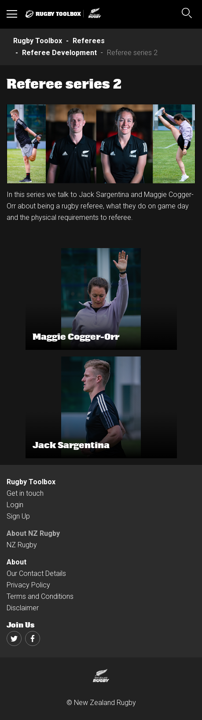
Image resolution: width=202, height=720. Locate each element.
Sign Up (18, 516)
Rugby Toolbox (31, 482)
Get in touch (25, 493)
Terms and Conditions (40, 596)
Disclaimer (23, 608)
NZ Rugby (22, 545)
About (16, 562)
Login (15, 505)
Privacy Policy (28, 585)
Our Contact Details (36, 573)
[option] (101, 143)
